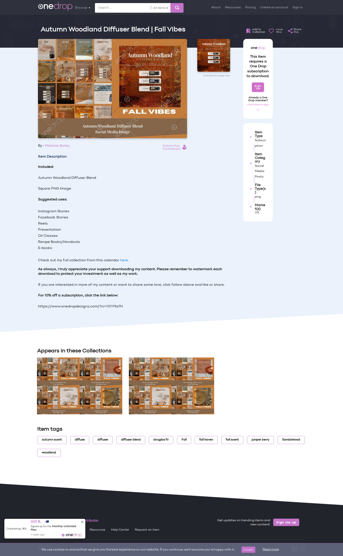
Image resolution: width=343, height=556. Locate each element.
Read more (271, 549)
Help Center (120, 529)
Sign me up (286, 522)
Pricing (250, 7)
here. (124, 260)
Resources (233, 7)
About (216, 7)
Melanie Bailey (57, 146)
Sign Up (258, 87)
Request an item (147, 529)
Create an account (274, 7)
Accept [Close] (248, 549)
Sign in (298, 7)
